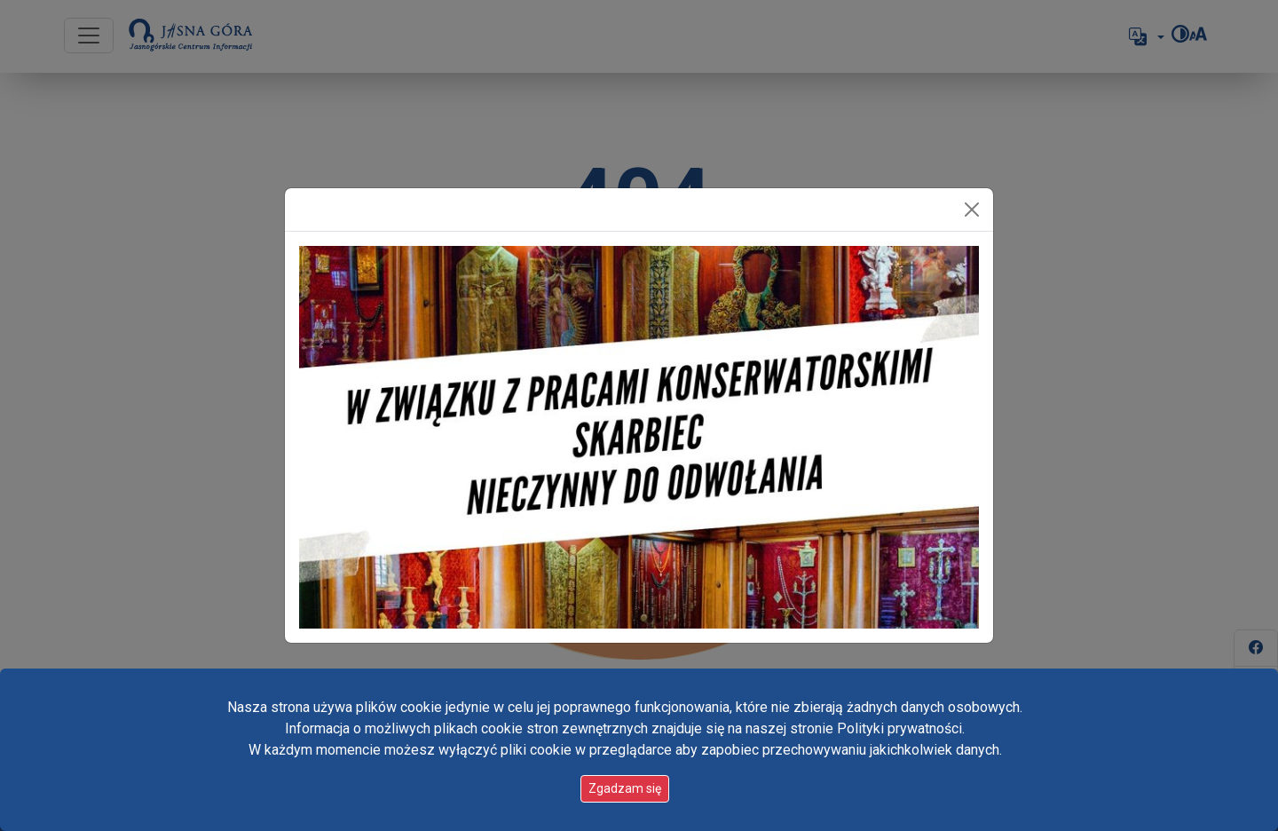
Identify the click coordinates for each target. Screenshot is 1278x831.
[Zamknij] (972, 209)
